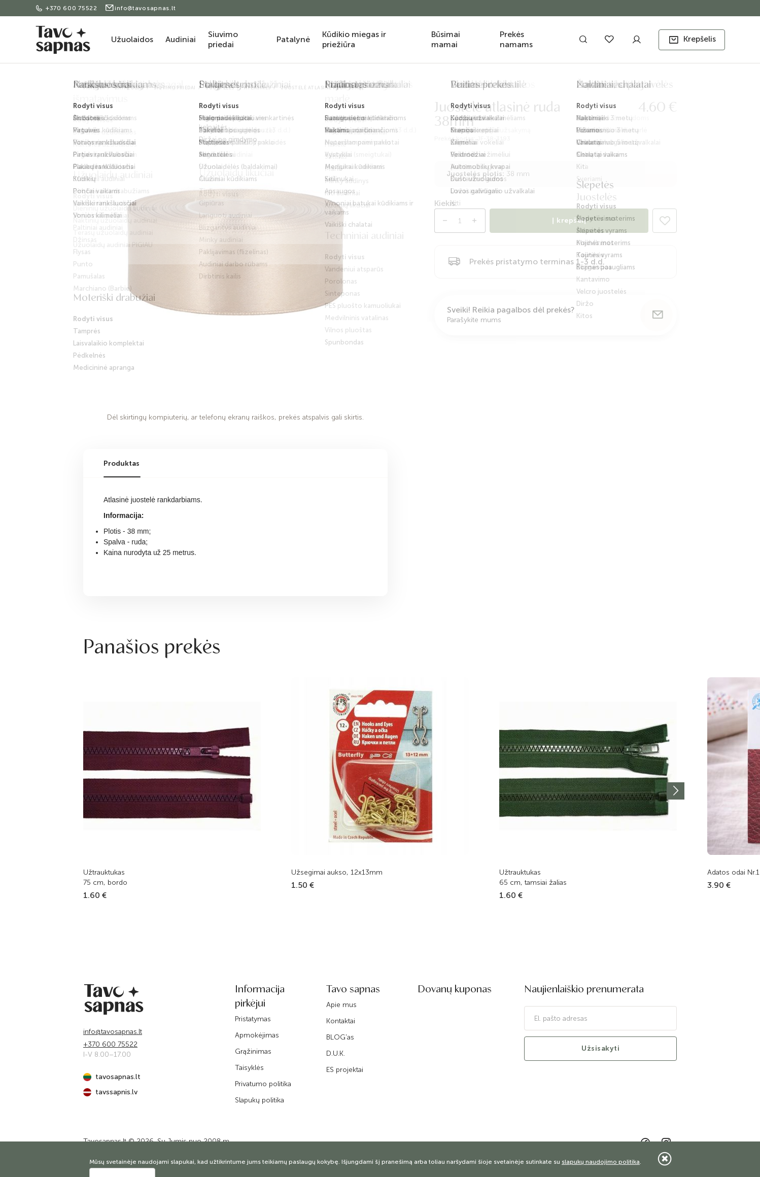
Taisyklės (249, 1067)
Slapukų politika (259, 1100)
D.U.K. (335, 1053)
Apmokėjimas (257, 1035)
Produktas (121, 463)
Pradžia (94, 87)
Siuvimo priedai (223, 39)
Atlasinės (257, 87)
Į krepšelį (569, 220)
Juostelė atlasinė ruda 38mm (322, 87)
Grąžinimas (253, 1051)
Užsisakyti (600, 1048)
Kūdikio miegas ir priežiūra (354, 39)
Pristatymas (253, 1019)
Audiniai (180, 39)
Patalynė (293, 39)
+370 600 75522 (67, 8)
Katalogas (129, 87)
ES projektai (344, 1069)
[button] (692, 39)
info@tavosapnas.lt (140, 8)
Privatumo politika (263, 1084)
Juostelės (219, 87)
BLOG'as (340, 1037)
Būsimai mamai (445, 39)
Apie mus (341, 1004)
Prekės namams (516, 39)
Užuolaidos (132, 39)
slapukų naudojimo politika (601, 1161)
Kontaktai (340, 1021)
